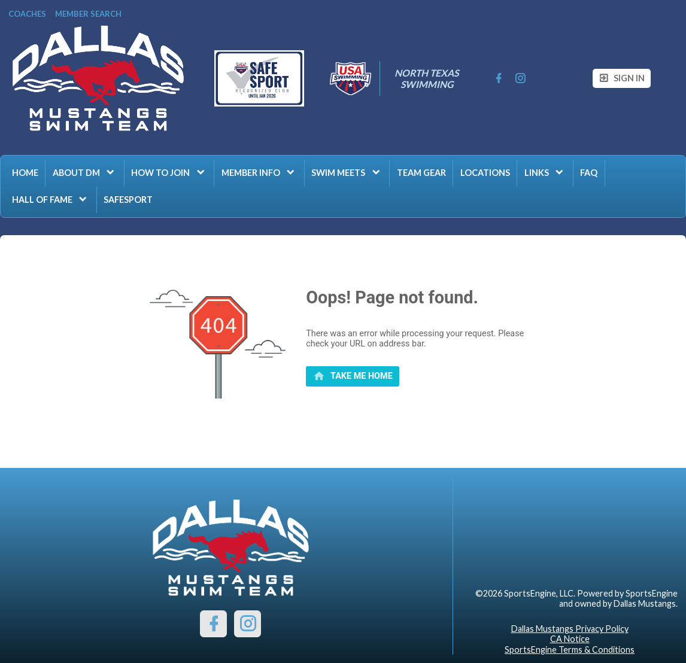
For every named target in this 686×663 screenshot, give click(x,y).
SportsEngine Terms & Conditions (570, 649)
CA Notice (570, 639)
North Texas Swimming (427, 78)
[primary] (352, 376)
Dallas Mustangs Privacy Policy (570, 629)
